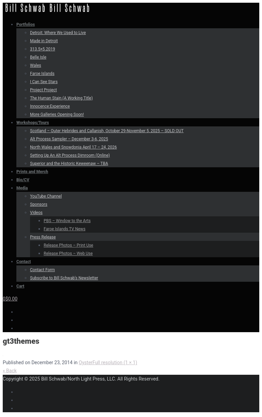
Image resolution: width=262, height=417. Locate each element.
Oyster (85, 362)
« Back (10, 370)
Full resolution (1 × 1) (114, 362)
